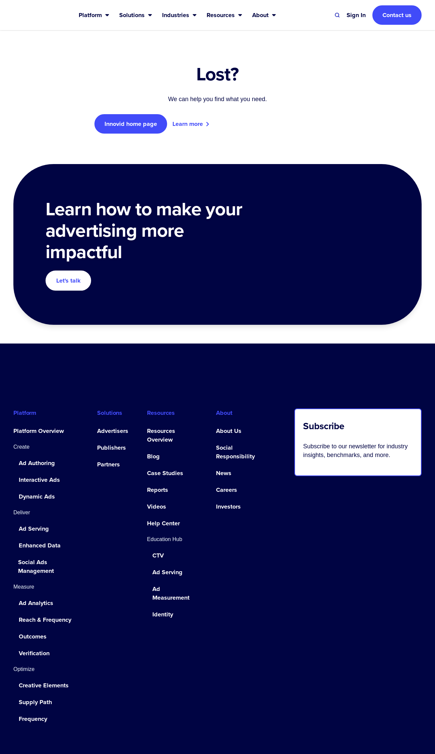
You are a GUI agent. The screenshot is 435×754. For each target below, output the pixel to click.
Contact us (397, 15)
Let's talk (68, 280)
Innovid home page (130, 124)
